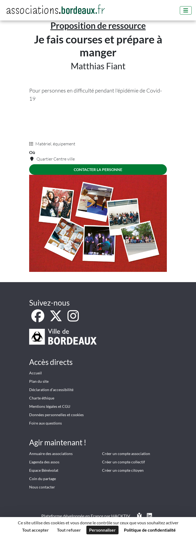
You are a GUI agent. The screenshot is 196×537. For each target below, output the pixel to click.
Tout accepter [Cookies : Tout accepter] (35, 529)
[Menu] (186, 10)
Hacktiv (120, 515)
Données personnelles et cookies (56, 414)
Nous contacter (42, 487)
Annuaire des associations (51, 453)
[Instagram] (73, 318)
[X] (56, 318)
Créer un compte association (126, 453)
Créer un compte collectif (123, 462)
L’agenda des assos (44, 462)
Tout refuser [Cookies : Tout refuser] (69, 529)
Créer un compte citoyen (123, 470)
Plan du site (39, 381)
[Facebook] (38, 318)
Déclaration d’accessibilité (51, 389)
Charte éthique (41, 398)
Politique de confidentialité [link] (150, 529)
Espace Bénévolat (43, 470)
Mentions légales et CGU (49, 406)
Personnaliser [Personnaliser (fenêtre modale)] (102, 529)
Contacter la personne (98, 169)
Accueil (35, 373)
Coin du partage (42, 478)
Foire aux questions (45, 423)
